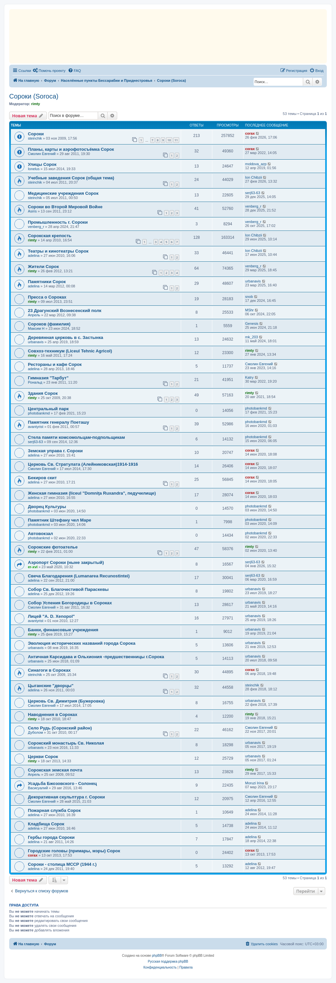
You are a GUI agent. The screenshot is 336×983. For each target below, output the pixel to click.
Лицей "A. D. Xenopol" (51, 616)
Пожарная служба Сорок (54, 810)
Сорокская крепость (49, 235)
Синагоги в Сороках (49, 670)
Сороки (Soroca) (33, 96)
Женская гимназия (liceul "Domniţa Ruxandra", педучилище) (92, 493)
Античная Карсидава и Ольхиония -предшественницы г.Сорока (96, 656)
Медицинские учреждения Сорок (63, 193)
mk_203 (251, 337)
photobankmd (39, 413)
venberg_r (253, 206)
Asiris (32, 211)
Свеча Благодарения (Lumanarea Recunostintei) (79, 575)
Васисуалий (38, 788)
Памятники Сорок (47, 281)
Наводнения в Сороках (52, 714)
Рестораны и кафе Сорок (55, 364)
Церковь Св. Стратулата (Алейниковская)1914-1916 (83, 464)
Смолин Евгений (42, 154)
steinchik (35, 138)
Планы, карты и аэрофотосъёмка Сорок (71, 149)
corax (250, 133)
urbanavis (253, 281)
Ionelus (33, 169)
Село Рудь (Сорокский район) (60, 728)
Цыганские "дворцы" (51, 685)
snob (249, 297)
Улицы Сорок (42, 164)
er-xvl (32, 567)
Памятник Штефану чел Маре (59, 520)
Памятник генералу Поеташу (58, 422)
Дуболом (35, 732)
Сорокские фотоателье (53, 547)
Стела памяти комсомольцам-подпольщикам (76, 437)
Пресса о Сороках (47, 297)
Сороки (36, 133)
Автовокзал (40, 533)
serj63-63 (252, 193)
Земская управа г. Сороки (55, 450)
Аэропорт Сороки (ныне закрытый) (66, 562)
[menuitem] (49, 71)
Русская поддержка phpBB (168, 961)
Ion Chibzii (253, 177)
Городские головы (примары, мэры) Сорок (74, 850)
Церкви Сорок (43, 756)
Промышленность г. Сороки (58, 222)
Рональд (35, 382)
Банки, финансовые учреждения (63, 629)
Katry (249, 377)
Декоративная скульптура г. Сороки (66, 796)
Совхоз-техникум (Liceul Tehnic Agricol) (70, 350)
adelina (33, 255)
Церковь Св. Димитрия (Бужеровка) (66, 701)
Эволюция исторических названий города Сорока (81, 643)
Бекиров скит (42, 477)
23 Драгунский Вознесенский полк (64, 310)
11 (176, 140)
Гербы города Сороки (51, 837)
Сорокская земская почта (55, 770)
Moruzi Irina (254, 783)
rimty (35, 104)
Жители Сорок (43, 266)
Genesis (251, 323)
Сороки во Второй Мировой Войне (65, 206)
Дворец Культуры (47, 506)
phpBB (157, 955)
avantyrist (35, 427)
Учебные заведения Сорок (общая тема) (71, 177)
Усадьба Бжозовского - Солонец (62, 783)
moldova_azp (255, 164)
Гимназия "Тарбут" (48, 377)
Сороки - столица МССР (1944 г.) (62, 864)
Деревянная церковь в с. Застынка (65, 337)
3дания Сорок (43, 393)
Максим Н (36, 328)
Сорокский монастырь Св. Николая (66, 743)
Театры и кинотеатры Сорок (58, 251)
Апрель (34, 315)
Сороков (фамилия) (49, 324)
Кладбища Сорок (46, 823)
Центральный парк (48, 408)
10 (169, 140)
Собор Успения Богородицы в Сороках (70, 602)
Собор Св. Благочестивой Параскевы (68, 589)
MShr (249, 310)
